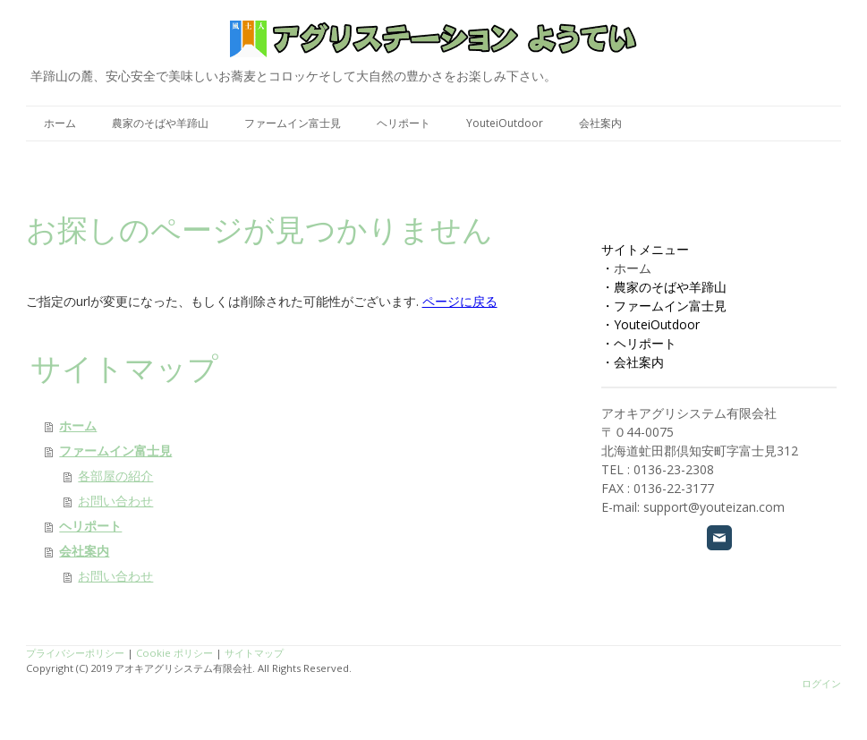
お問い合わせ (115, 500)
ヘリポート (403, 123)
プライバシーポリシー (75, 652)
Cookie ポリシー (174, 652)
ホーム (60, 123)
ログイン (821, 683)
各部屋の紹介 (115, 475)
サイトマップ (254, 652)
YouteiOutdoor (504, 123)
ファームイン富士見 (292, 123)
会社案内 (600, 123)
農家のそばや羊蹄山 (160, 123)
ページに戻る (459, 301)
